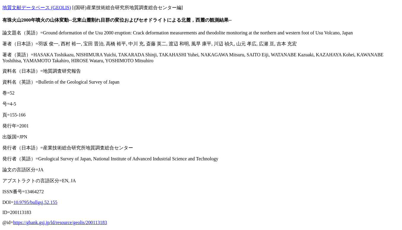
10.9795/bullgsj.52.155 (35, 202)
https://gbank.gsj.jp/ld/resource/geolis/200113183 (60, 222)
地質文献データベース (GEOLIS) (36, 7)
